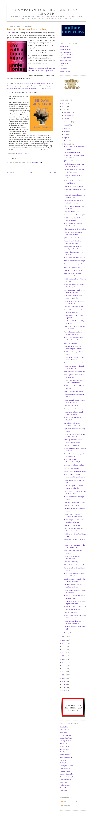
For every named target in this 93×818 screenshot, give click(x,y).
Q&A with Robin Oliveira (72, 211)
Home (32, 172)
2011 (64, 675)
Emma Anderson (65, 754)
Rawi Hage (63, 732)
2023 (64, 637)
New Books (63, 69)
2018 (64, 653)
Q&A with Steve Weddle (71, 238)
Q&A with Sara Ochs (70, 343)
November (67, 115)
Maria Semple (64, 749)
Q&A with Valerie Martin (72, 161)
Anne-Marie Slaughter (67, 777)
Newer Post (10, 172)
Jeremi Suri (63, 791)
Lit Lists (62, 66)
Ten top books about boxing (72, 152)
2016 (64, 659)
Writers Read (64, 63)
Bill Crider (63, 760)
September (67, 122)
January (67, 633)
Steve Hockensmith (66, 757)
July (65, 128)
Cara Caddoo (64, 727)
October (67, 119)
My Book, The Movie (67, 55)
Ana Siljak (63, 752)
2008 (64, 684)
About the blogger (65, 49)
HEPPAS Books (65, 71)
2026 (64, 103)
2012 (64, 672)
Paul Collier (63, 782)
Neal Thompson (65, 785)
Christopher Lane (65, 763)
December (67, 112)
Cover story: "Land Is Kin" (72, 525)
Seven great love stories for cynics (74, 409)
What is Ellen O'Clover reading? (74, 186)
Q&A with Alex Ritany (71, 562)
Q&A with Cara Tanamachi (72, 445)
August (66, 125)
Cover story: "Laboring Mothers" (74, 465)
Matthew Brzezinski (66, 774)
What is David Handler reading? (74, 391)
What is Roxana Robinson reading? (75, 502)
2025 (64, 106)
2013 (64, 668)
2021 (64, 643)
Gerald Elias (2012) (66, 735)
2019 (64, 649)
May (65, 134)
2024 (64, 109)
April (66, 138)
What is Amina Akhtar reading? (74, 565)
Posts (63, 801)
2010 (64, 678)
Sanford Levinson (65, 779)
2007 (64, 687)
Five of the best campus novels (73, 363)
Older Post (53, 172)
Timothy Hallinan (65, 741)
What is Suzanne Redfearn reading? (75, 229)
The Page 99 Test (65, 57)
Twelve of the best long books (73, 264)
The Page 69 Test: (40, 68)
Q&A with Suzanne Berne (72, 267)
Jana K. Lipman (65, 746)
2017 (64, 656)
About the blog (64, 46)
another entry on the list (21, 154)
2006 (64, 691)
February (67, 144)
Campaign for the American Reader (46, 11)
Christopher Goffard (66, 766)
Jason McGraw (64, 730)
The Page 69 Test (65, 52)
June (65, 131)
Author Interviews (65, 60)
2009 (64, 681)
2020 (64, 646)
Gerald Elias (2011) (66, 738)
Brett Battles (64, 743)
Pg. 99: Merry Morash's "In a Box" (75, 257)
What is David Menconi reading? (74, 261)
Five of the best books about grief (74, 215)
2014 (64, 665)
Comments (65, 806)
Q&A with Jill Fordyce (71, 612)
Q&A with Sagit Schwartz (72, 468)
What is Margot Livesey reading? (74, 371)
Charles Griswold (65, 771)
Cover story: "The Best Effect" (73, 270)
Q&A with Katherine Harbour (73, 307)
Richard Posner (65, 788)
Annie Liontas (11, 33)
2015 (64, 662)
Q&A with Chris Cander (71, 505)
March (66, 141)
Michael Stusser (65, 768)
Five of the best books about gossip (75, 471)
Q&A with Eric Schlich (71, 406)
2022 (64, 640)
